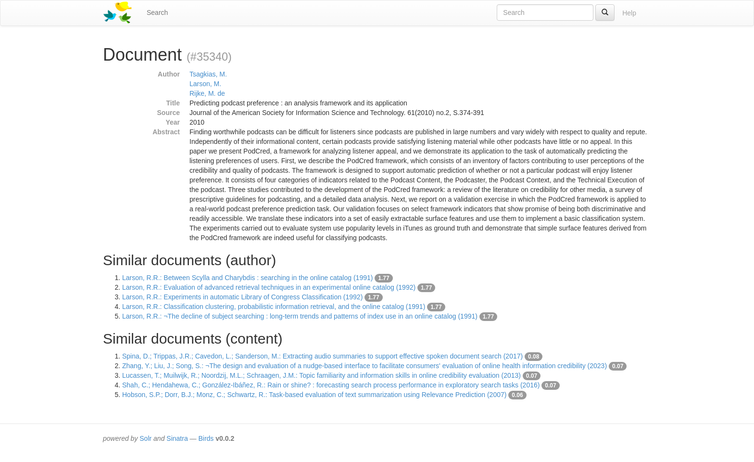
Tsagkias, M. (208, 74)
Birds (206, 438)
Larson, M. (205, 84)
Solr (145, 438)
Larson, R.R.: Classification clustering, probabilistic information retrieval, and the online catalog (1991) (273, 306)
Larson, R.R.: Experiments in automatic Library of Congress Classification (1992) (242, 297)
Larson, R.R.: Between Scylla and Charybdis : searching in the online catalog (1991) (247, 278)
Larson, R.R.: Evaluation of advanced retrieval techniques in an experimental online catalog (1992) (268, 287)
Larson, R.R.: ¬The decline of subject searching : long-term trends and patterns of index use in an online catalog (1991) (300, 316)
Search (157, 12)
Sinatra (177, 438)
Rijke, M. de (207, 93)
